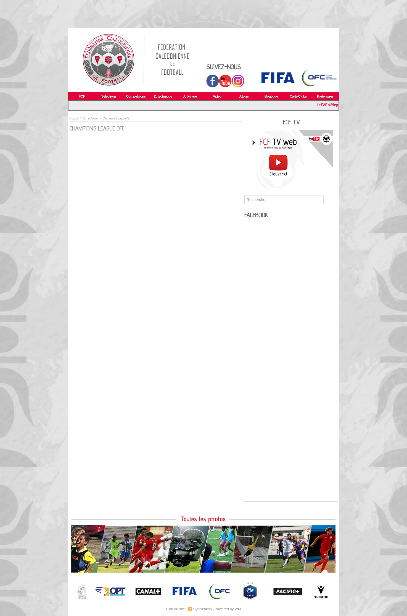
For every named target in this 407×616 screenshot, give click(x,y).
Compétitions (136, 96)
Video (217, 96)
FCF (82, 96)
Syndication (202, 609)
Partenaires (325, 96)
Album (244, 96)
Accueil (74, 118)
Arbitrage (190, 96)
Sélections (108, 96)
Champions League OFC (116, 118)
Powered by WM (228, 609)
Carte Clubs (298, 96)
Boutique (271, 96)
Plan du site (175, 609)
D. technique (163, 96)
